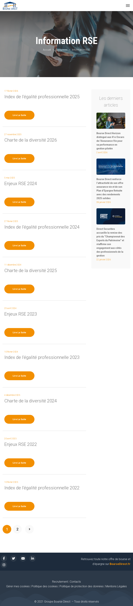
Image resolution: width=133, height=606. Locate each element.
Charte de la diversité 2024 (30, 400)
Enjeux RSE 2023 (20, 314)
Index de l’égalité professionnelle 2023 (41, 357)
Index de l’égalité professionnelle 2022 (41, 487)
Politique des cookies (45, 586)
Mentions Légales (116, 586)
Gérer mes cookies (18, 586)
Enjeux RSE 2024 (20, 183)
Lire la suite (19, 115)
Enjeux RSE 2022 (20, 444)
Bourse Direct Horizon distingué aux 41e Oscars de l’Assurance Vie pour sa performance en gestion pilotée (110, 141)
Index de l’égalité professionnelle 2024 (41, 227)
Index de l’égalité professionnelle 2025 (41, 96)
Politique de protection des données (82, 586)
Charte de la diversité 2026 (30, 140)
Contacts (75, 581)
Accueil (47, 49)
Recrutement (60, 581)
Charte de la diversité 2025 (30, 270)
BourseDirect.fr (120, 564)
